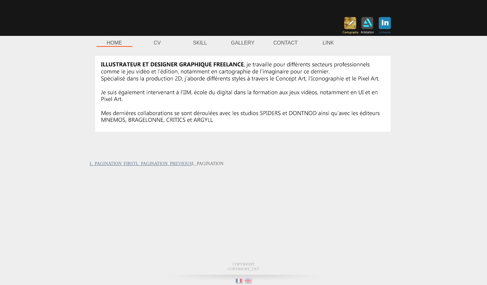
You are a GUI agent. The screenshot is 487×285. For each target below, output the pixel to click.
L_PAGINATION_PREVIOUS (164, 163)
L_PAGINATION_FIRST (113, 163)
